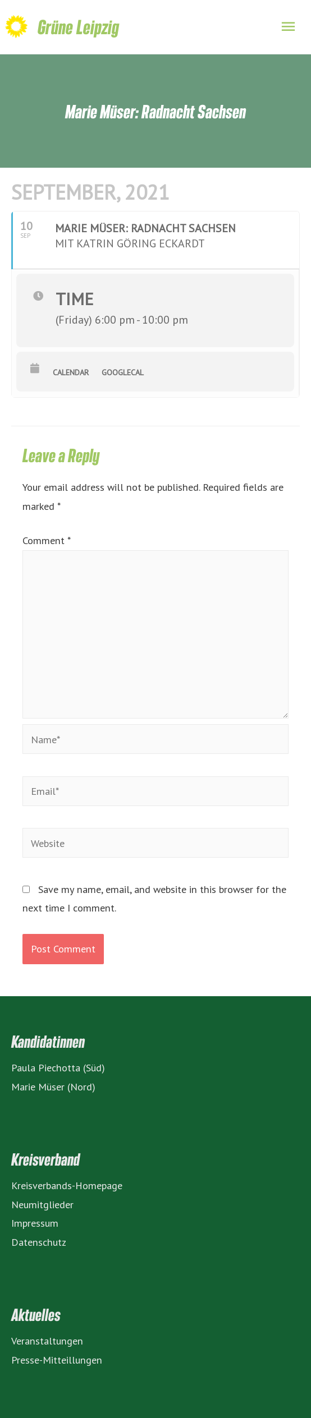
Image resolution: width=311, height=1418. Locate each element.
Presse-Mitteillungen (56, 1359)
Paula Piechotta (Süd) (58, 1067)
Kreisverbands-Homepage (66, 1185)
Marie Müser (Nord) (53, 1086)
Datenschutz (38, 1242)
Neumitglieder (42, 1204)
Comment (46, 540)
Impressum (34, 1223)
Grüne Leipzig (78, 27)
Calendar (71, 372)
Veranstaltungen (47, 1340)
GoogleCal (123, 372)
